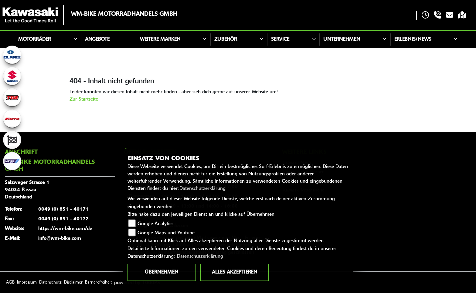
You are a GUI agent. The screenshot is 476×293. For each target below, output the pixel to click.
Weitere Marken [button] (160, 39)
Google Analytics (155, 224)
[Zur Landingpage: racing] (12, 140)
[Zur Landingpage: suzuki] (12, 76)
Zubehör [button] (225, 39)
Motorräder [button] (34, 39)
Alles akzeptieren (234, 272)
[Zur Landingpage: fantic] (12, 118)
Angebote (97, 39)
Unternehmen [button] (341, 39)
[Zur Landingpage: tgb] (12, 97)
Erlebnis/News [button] (412, 39)
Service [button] (280, 39)
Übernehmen (161, 272)
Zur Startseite (84, 99)
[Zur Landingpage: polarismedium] (12, 55)
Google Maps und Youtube (166, 233)
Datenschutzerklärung (202, 188)
